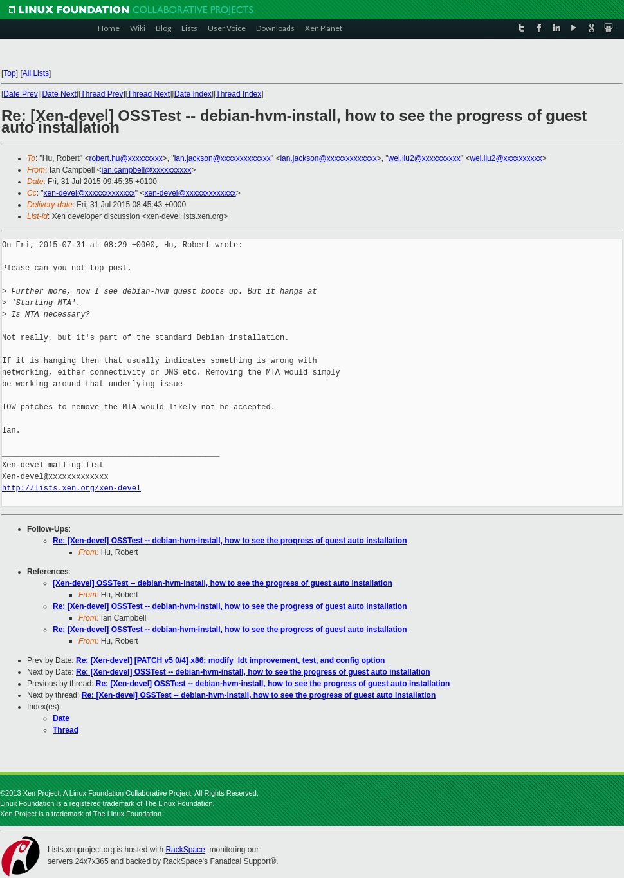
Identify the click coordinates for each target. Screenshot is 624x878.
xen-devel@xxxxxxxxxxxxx (89, 193)
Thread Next (148, 93)
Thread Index (239, 93)
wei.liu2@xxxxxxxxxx (425, 158)
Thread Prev (101, 93)
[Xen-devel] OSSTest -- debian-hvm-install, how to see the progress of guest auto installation (222, 583)
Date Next (59, 93)
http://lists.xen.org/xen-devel (71, 488)
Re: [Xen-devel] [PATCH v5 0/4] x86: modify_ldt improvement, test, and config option (230, 660)
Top (9, 73)
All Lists (36, 73)
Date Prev (20, 93)
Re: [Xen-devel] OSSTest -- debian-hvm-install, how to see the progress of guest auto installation (230, 540)
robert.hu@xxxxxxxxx (125, 158)
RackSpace (185, 849)
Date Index (193, 93)
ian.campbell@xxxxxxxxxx (147, 169)
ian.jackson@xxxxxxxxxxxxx (222, 158)
